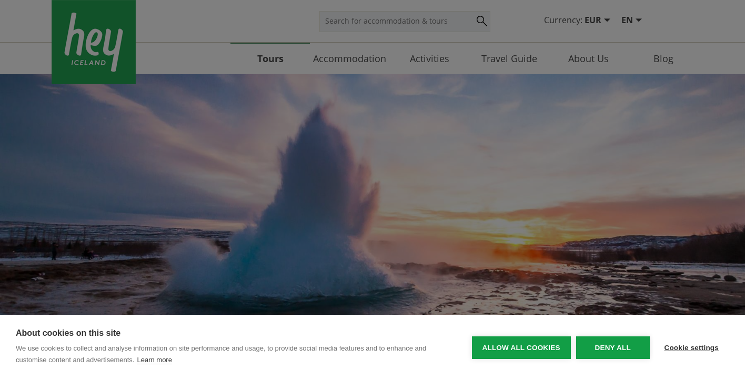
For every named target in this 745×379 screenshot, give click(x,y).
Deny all (611, 347)
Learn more (154, 360)
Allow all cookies (520, 347)
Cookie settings (691, 347)
